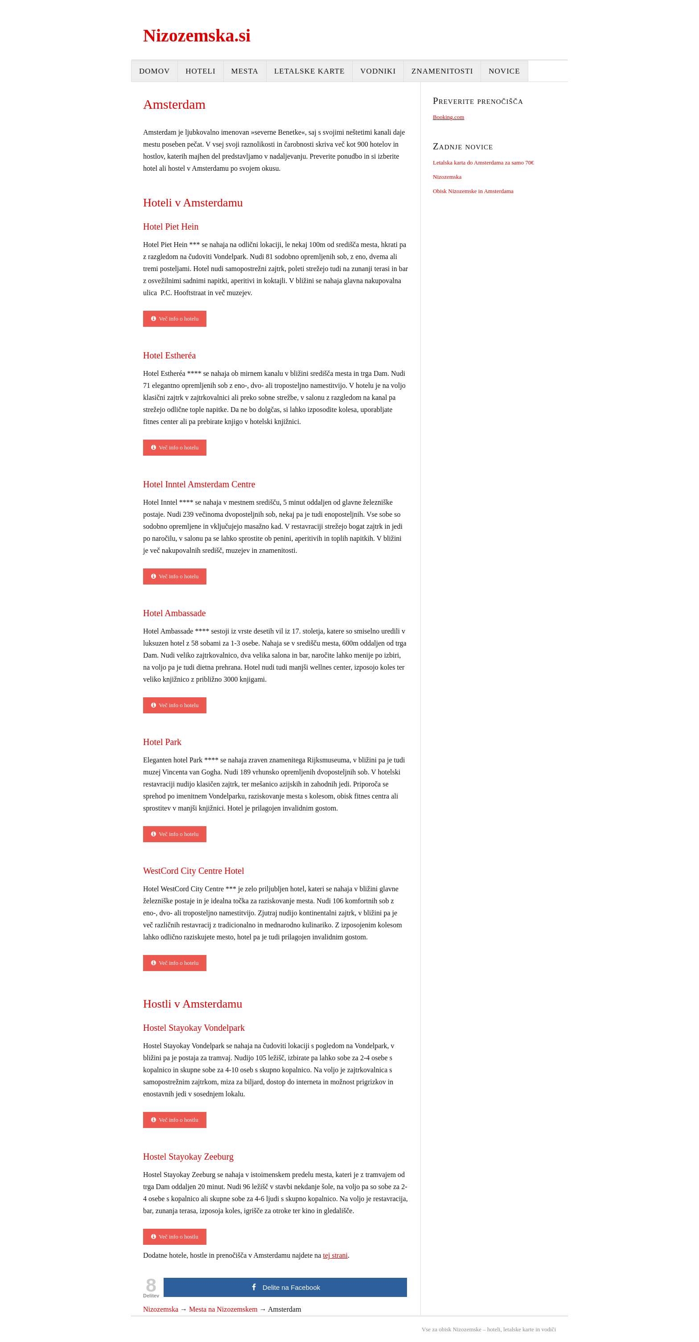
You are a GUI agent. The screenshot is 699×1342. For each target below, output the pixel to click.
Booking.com (448, 117)
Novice (504, 71)
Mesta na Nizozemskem (223, 1309)
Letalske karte (309, 71)
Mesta (245, 71)
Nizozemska (447, 176)
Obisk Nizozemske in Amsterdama (473, 191)
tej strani (335, 1255)
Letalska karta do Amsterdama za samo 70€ (483, 162)
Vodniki (378, 71)
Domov (154, 71)
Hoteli (200, 71)
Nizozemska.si (197, 35)
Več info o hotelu (174, 318)
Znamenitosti (442, 71)
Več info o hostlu (174, 1119)
